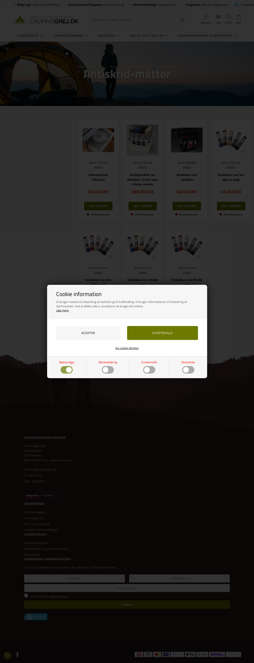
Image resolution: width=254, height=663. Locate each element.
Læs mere (62, 310)
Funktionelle (149, 367)
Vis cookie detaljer (127, 348)
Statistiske (188, 367)
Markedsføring (108, 367)
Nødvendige (66, 367)
